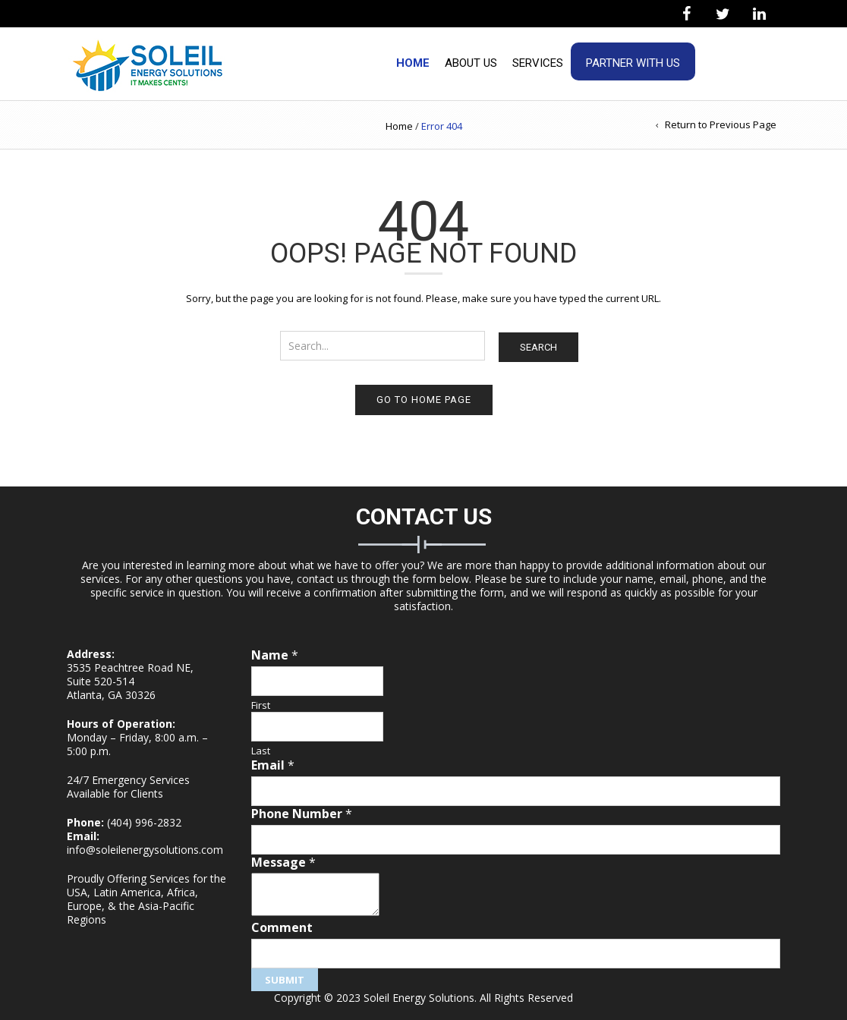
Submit (284, 980)
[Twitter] (722, 14)
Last (260, 751)
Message (283, 862)
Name (274, 655)
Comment (282, 928)
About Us (471, 63)
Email (272, 765)
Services (537, 63)
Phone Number (301, 814)
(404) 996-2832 (144, 822)
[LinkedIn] (759, 14)
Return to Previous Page (720, 124)
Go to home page (423, 399)
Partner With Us (633, 63)
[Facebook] (686, 14)
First (260, 705)
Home (413, 63)
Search (538, 347)
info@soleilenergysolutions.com (145, 849)
